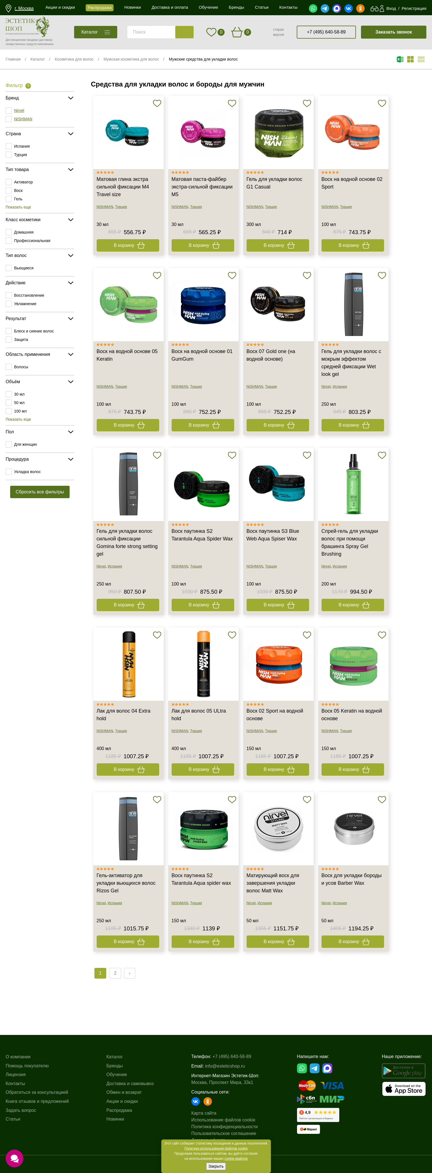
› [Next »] (129, 973)
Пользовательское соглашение (223, 1133)
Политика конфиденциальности (224, 1126)
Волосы (21, 367)
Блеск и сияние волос (34, 331)
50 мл (19, 402)
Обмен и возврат (124, 1092)
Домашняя (24, 232)
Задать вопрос (21, 1110)
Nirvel (19, 110)
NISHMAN (23, 119)
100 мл (20, 411)
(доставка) (45, 39)
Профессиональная (32, 240)
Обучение (117, 1074)
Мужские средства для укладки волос (203, 59)
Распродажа (119, 1110)
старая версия (278, 32)
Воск (18, 190)
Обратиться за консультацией (37, 1092)
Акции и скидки (122, 1101)
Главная (13, 59)
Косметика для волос (74, 59)
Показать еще (18, 207)
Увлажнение (25, 303)
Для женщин (25, 444)
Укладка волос (27, 471)
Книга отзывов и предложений (37, 1101)
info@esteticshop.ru (225, 1066)
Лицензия (16, 1074)
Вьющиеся (24, 268)
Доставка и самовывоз (130, 1083)
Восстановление (29, 295)
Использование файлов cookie (223, 1119)
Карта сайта (203, 1113)
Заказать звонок (393, 32)
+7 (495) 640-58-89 (326, 32)
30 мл (19, 394)
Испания (22, 146)
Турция (20, 154)
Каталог (37, 59)
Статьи (13, 1119)
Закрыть (216, 1166)
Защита (21, 339)
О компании (18, 1056)
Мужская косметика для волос (131, 59)
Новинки (115, 1119)
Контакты (15, 1083)
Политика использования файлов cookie (216, 1148)
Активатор (23, 182)
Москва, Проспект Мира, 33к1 (222, 1082)
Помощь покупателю (27, 1065)
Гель (18, 199)
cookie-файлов (236, 1159)
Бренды (115, 1065)
